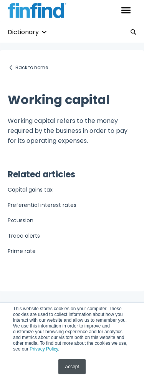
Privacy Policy (44, 349)
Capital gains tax (30, 189)
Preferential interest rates (42, 205)
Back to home (31, 67)
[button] (125, 10)
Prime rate (22, 251)
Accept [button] (72, 366)
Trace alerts (24, 236)
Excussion (20, 220)
